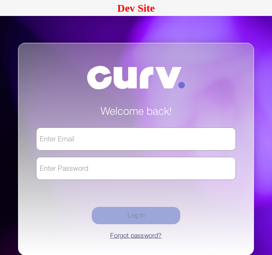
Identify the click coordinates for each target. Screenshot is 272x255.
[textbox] (136, 139)
